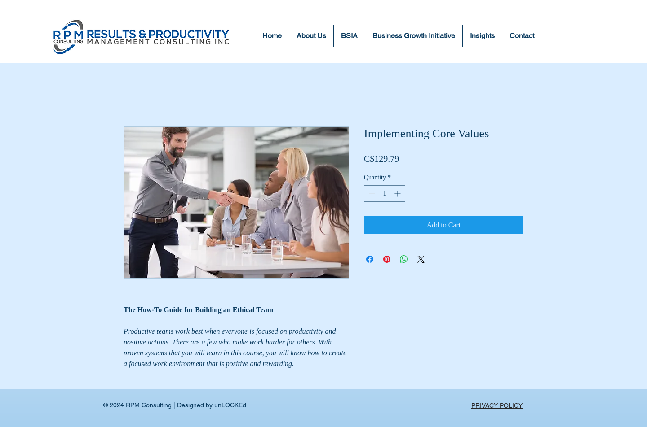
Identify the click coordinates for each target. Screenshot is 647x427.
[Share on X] (421, 259)
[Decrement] (371, 193)
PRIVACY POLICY (497, 405)
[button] (482, 36)
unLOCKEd (230, 405)
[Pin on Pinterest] (386, 259)
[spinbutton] (385, 193)
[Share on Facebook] (369, 259)
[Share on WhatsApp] (404, 259)
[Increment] (398, 193)
